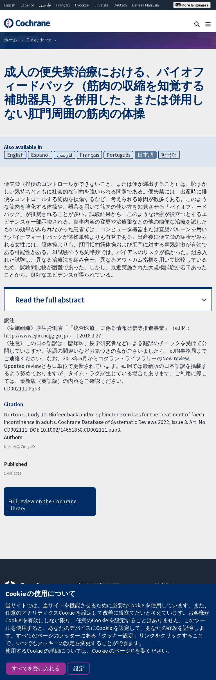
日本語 (146, 154)
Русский (82, 5)
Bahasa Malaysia (145, 5)
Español (27, 5)
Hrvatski (101, 5)
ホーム (10, 40)
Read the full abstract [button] (49, 299)
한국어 (169, 154)
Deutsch (120, 5)
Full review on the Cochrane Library (42, 505)
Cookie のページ (111, 650)
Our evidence (38, 40)
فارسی (45, 5)
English (9, 5)
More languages (192, 5)
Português (118, 154)
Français (63, 5)
